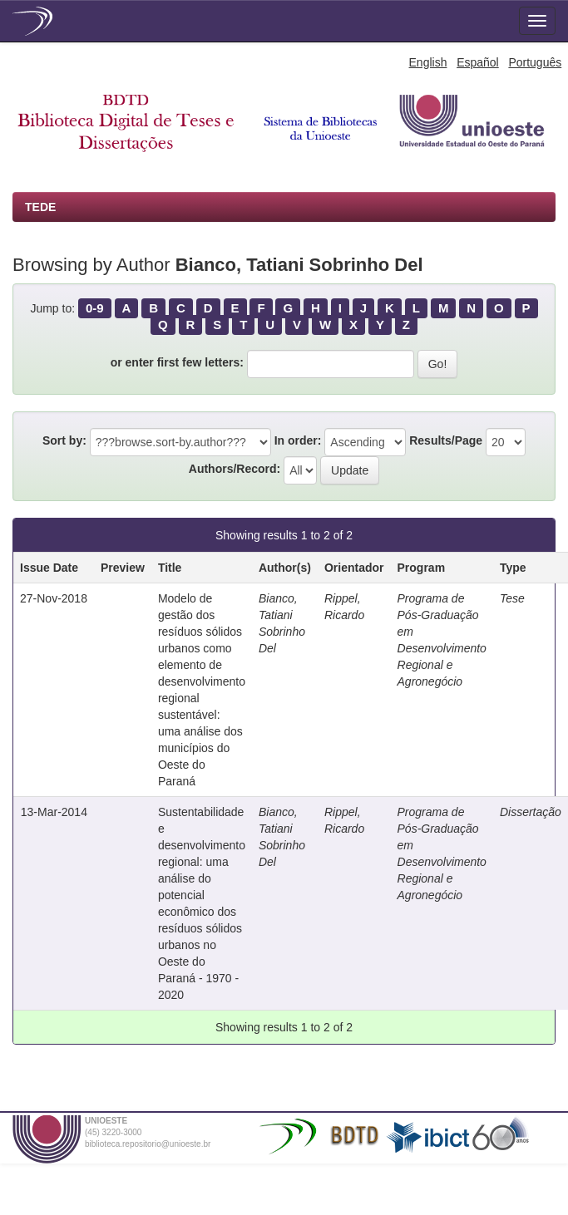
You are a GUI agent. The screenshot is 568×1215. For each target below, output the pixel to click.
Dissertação (530, 812)
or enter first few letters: (177, 362)
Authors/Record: (234, 468)
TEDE (40, 207)
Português (534, 62)
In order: (298, 440)
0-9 (95, 308)
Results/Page (445, 440)
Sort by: (64, 440)
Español (478, 62)
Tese (512, 598)
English (428, 62)
